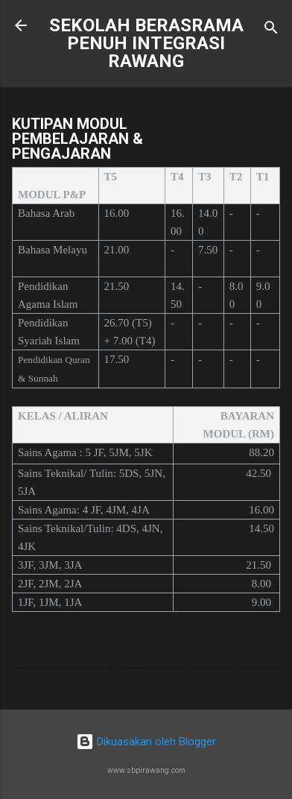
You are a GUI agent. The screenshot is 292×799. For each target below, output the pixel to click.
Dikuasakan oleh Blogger (146, 741)
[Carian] (271, 30)
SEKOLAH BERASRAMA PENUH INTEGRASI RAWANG (146, 43)
